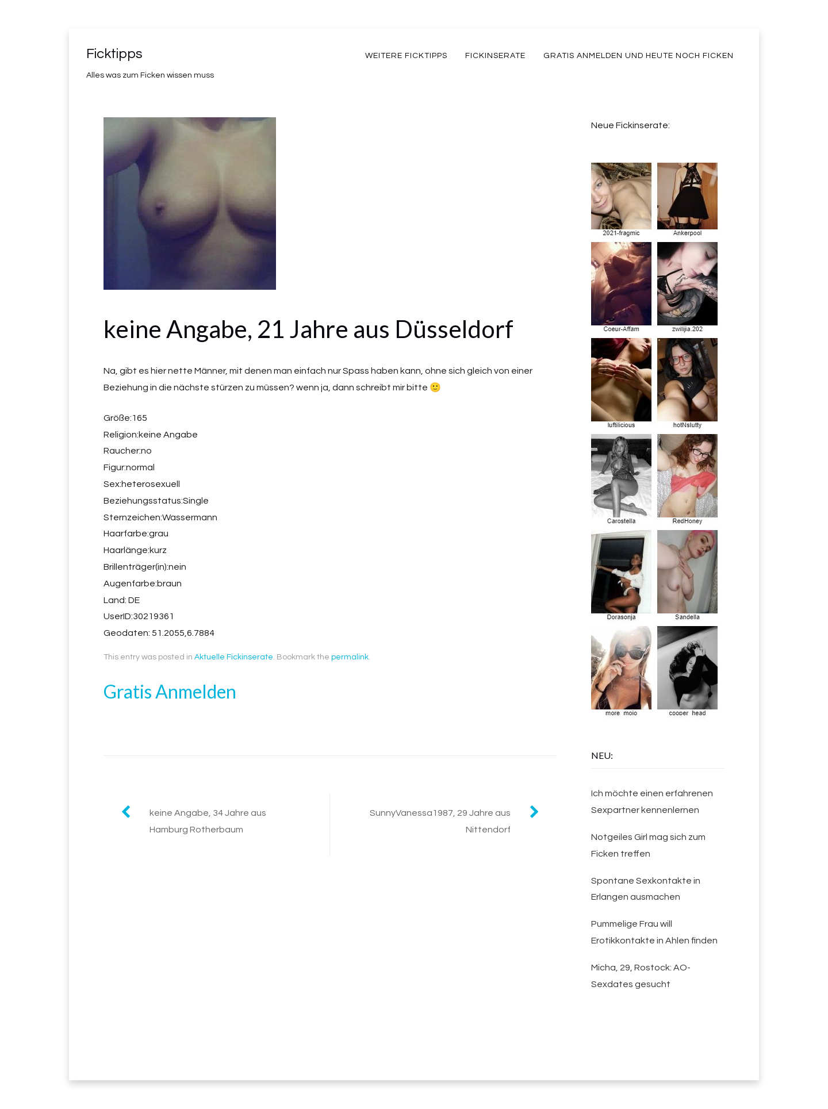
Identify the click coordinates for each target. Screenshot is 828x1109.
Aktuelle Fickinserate (233, 657)
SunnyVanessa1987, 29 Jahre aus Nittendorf (440, 821)
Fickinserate (495, 56)
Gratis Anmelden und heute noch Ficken (638, 56)
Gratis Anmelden (169, 691)
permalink (350, 657)
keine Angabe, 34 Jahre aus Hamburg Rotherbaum (208, 821)
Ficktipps (114, 54)
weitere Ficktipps (406, 56)
